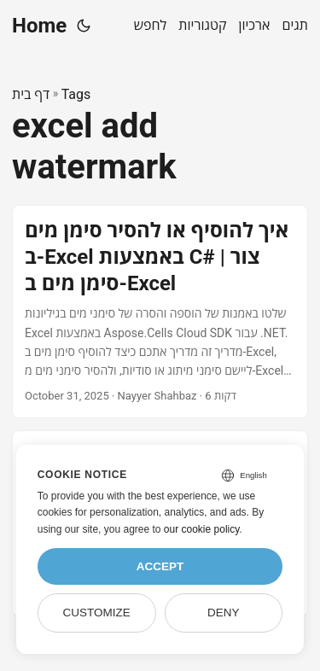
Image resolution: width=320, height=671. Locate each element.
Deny (223, 612)
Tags (76, 94)
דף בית (30, 94)
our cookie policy (202, 529)
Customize (96, 612)
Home (39, 26)
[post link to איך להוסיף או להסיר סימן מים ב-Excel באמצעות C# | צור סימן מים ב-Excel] (160, 311)
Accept (160, 566)
